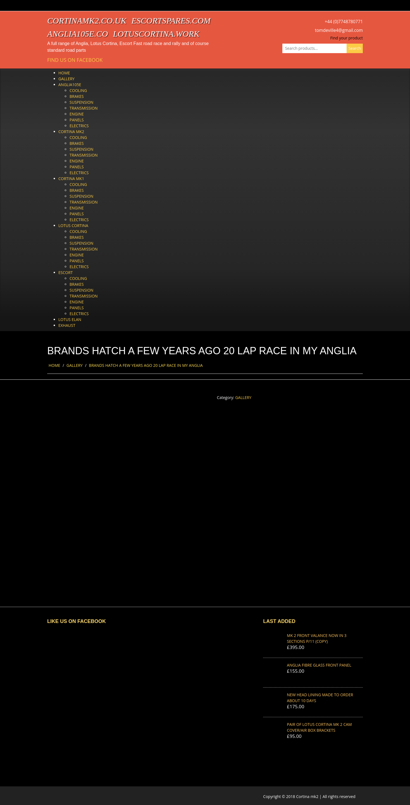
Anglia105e (69, 84)
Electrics (79, 125)
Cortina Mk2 (71, 131)
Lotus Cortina (73, 225)
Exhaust (66, 325)
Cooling (78, 90)
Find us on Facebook (74, 60)
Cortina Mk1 (71, 178)
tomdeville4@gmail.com (339, 30)
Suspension (81, 102)
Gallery (66, 78)
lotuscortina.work (156, 33)
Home (64, 72)
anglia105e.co (77, 33)
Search (355, 48)
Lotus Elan (69, 319)
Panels (77, 119)
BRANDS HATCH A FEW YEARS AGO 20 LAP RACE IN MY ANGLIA (146, 365)
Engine (77, 114)
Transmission (84, 108)
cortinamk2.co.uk (86, 20)
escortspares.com (171, 20)
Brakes (77, 96)
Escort (65, 272)
